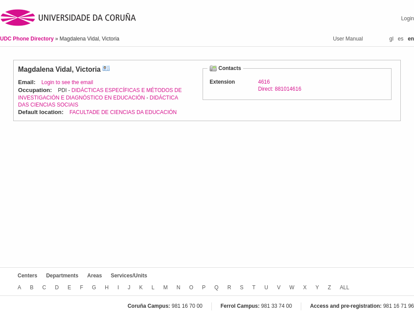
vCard (106, 69)
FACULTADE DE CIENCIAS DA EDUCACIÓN (123, 112)
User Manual (348, 39)
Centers (27, 276)
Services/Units (129, 276)
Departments (62, 276)
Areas (94, 276)
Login (407, 18)
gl (391, 39)
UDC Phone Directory (27, 39)
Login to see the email (67, 82)
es (400, 39)
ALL (344, 287)
